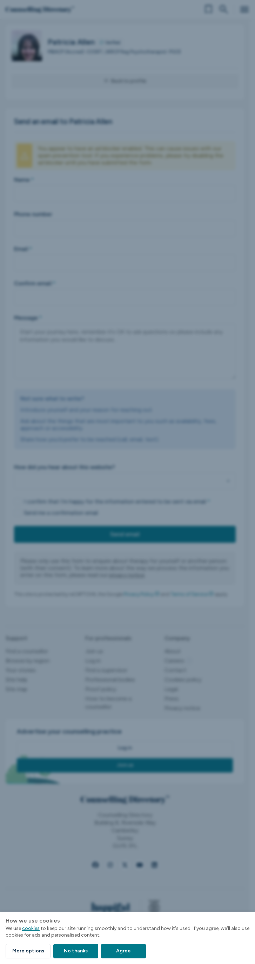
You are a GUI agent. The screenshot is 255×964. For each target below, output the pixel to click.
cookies (31, 928)
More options (28, 951)
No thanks (76, 951)
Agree (123, 951)
